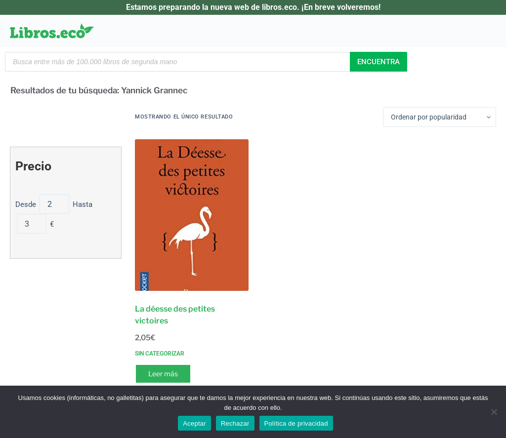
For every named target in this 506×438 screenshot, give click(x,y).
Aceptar (194, 423)
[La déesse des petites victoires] (192, 215)
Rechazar (235, 423)
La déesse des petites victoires (175, 314)
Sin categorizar (159, 353)
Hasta (82, 204)
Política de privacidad (296, 423)
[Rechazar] (494, 412)
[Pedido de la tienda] (439, 117)
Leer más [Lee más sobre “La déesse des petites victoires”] (163, 373)
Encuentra (378, 61)
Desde (26, 204)
